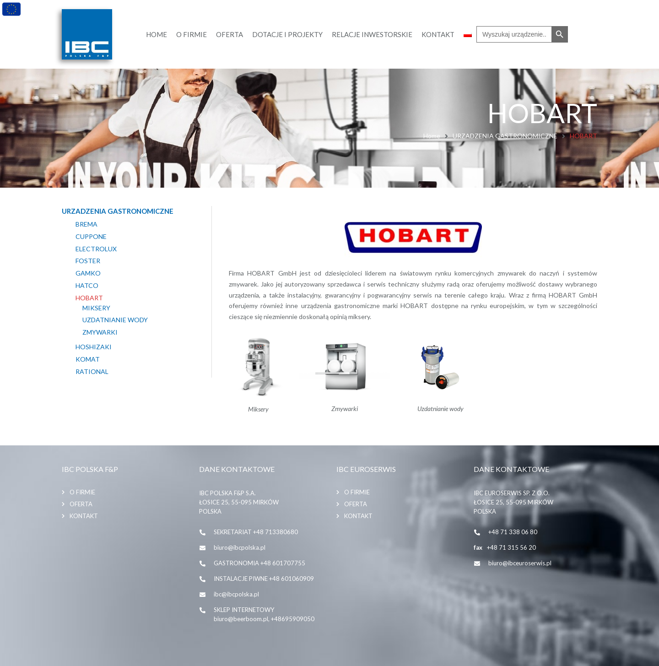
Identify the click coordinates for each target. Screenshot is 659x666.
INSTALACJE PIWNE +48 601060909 (264, 578)
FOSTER (88, 261)
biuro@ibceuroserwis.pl (519, 563)
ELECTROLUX (96, 249)
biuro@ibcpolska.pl (239, 547)
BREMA (86, 224)
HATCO (87, 285)
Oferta (81, 504)
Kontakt (84, 516)
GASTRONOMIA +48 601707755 (259, 563)
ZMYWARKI (100, 332)
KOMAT (88, 359)
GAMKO (88, 273)
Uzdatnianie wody (115, 320)
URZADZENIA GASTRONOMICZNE (505, 136)
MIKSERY (96, 308)
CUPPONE (91, 236)
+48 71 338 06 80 (512, 532)
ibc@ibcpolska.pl (236, 594)
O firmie (82, 492)
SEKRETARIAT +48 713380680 (256, 532)
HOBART (89, 298)
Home (431, 136)
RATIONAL (92, 371)
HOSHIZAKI (94, 347)
